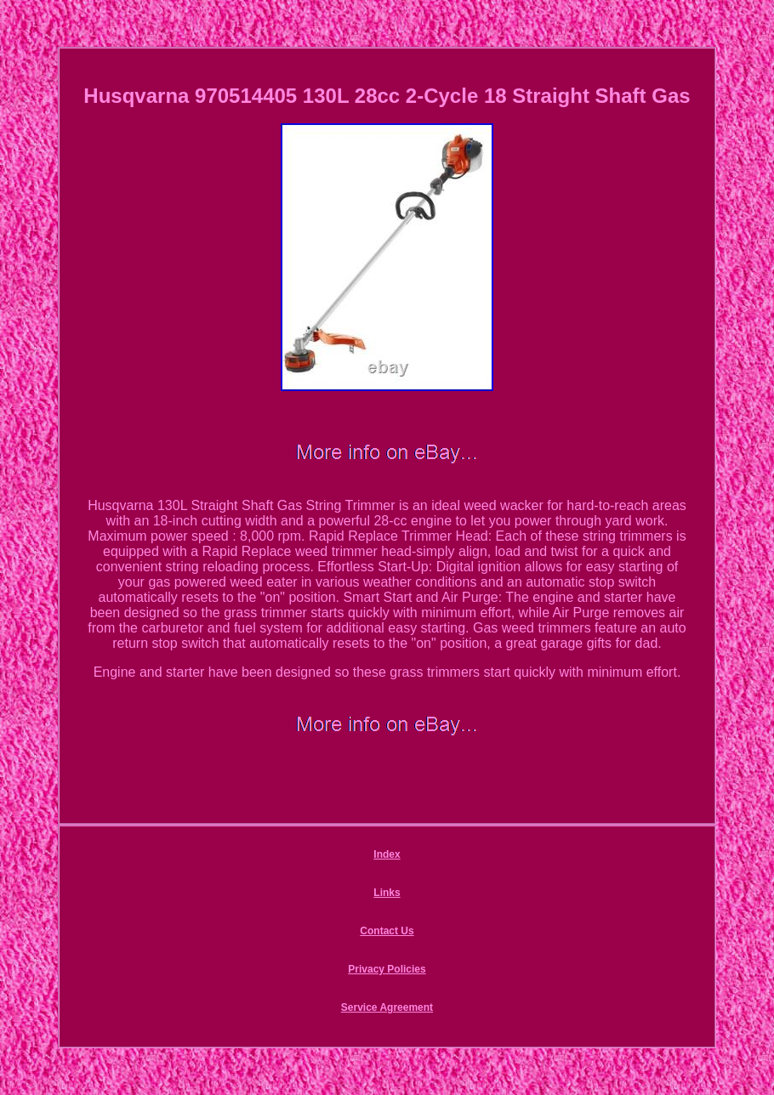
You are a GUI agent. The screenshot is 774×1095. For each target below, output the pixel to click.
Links (386, 893)
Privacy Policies (386, 969)
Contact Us (386, 931)
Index (386, 854)
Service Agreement (387, 1007)
